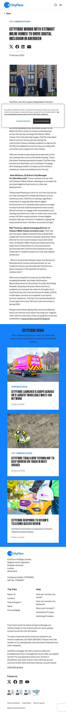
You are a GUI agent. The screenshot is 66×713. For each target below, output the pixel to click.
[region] (33, 116)
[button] (55, 4)
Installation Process (45, 612)
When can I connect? (45, 608)
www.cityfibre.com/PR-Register (36, 319)
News (9, 606)
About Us (11, 594)
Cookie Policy (26, 703)
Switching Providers (45, 616)
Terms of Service (38, 703)
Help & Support (14, 602)
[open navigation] (60, 4)
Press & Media (13, 610)
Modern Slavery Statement (16, 708)
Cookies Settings (23, 121)
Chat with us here (15, 667)
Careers (11, 598)
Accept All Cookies (41, 121)
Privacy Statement (13, 703)
